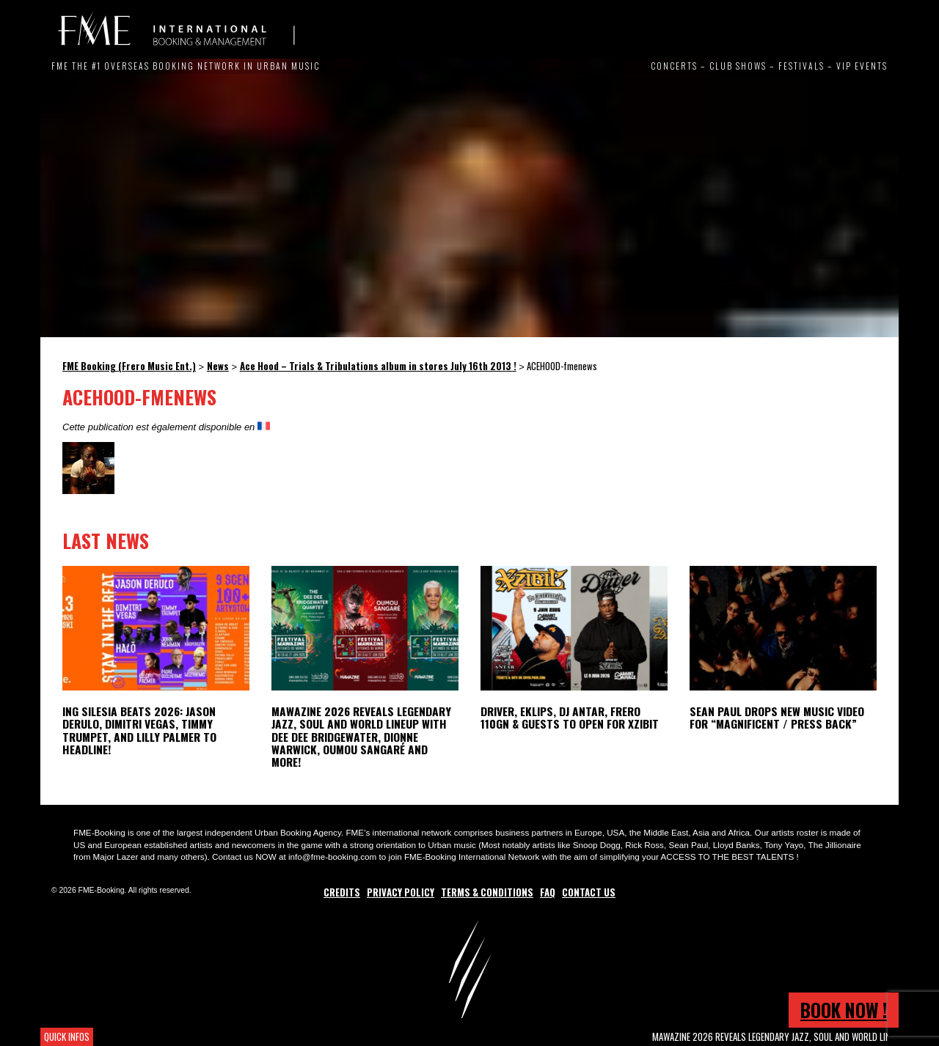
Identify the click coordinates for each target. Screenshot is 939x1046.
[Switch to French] (263, 426)
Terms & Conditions (487, 892)
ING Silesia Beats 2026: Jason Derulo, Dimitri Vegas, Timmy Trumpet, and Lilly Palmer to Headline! (139, 729)
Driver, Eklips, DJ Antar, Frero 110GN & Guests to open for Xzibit (570, 717)
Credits (342, 892)
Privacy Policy (400, 892)
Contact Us (588, 892)
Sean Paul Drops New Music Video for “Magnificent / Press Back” (777, 717)
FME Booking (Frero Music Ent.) (176, 29)
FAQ (547, 892)
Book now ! (843, 1009)
